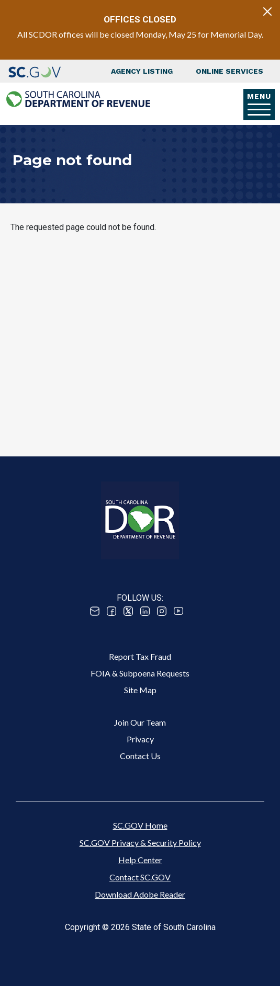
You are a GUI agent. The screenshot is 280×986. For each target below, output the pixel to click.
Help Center (140, 860)
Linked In (145, 611)
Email (94, 611)
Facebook (111, 611)
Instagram (161, 611)
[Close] (267, 11)
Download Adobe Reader (140, 894)
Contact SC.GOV (140, 877)
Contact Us (140, 756)
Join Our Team (140, 722)
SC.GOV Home (140, 825)
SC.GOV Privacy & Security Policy (140, 842)
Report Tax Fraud (140, 656)
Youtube (178, 611)
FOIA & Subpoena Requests (140, 673)
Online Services (229, 71)
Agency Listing (142, 71)
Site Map (140, 690)
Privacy (140, 739)
